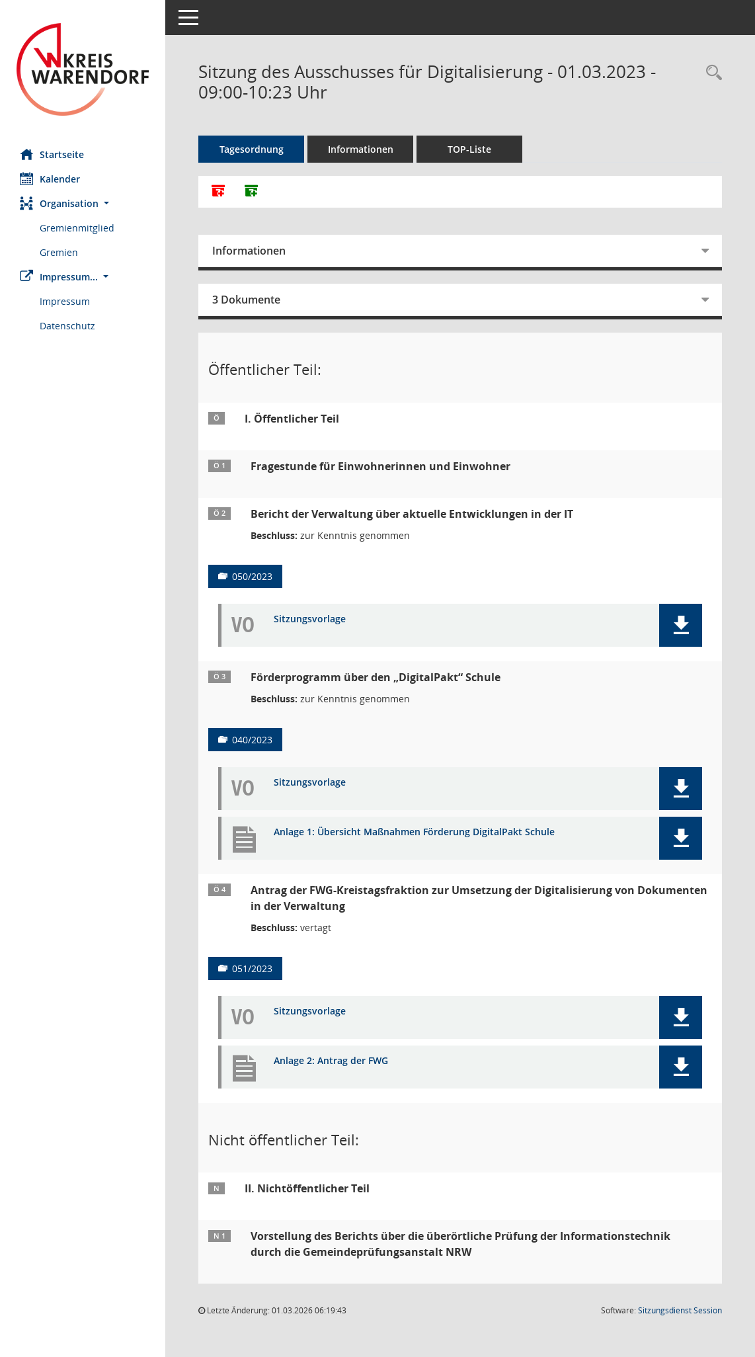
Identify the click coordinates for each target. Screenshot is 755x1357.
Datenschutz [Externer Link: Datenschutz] (67, 325)
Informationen (360, 149)
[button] (82, 203)
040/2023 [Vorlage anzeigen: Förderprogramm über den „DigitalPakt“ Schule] (252, 739)
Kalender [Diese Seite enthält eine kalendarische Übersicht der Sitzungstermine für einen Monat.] (50, 178)
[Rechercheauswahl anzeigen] (710, 73)
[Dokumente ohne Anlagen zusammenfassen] (251, 191)
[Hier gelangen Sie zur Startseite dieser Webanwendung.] (82, 69)
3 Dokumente (246, 299)
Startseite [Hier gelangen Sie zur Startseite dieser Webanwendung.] (52, 154)
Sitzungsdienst (680, 1310)
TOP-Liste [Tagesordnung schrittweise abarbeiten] (469, 149)
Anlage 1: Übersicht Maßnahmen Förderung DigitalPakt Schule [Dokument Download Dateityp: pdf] (414, 832)
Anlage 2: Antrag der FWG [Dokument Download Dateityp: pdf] (331, 1061)
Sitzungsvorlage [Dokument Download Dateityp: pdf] (310, 619)
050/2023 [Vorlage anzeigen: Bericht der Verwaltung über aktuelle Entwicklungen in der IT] (252, 576)
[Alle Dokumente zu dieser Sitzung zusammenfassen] (218, 191)
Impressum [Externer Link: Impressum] (65, 301)
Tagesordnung (251, 149)
